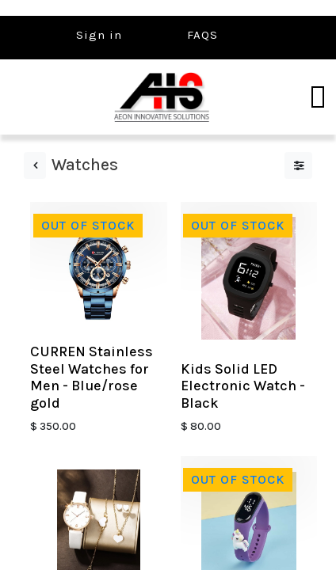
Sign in (99, 35)
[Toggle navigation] (317, 97)
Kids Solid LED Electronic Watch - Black (243, 386)
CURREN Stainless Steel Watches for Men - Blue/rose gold (91, 377)
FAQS (202, 35)
